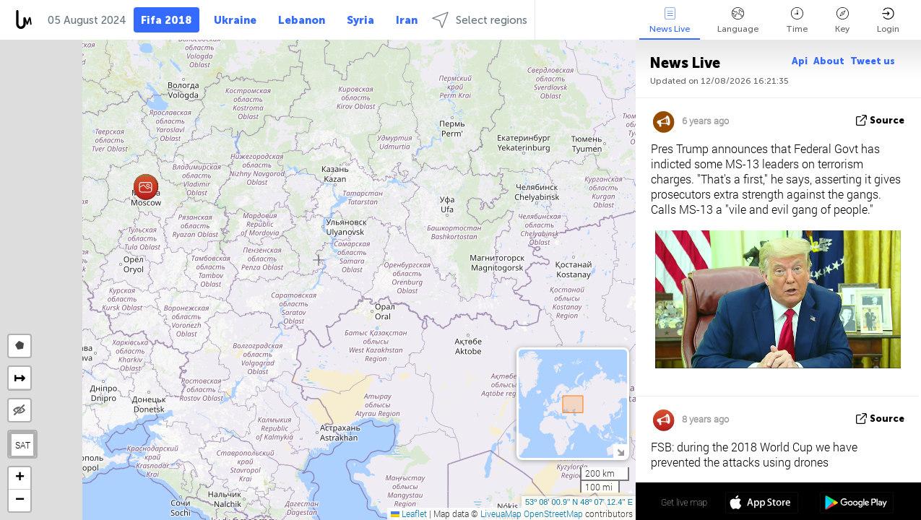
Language (737, 20)
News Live (669, 20)
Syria (360, 20)
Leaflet (409, 513)
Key (842, 20)
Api (800, 61)
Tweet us (872, 61)
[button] (145, 187)
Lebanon (301, 20)
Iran (407, 20)
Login (888, 20)
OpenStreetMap (553, 513)
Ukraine (235, 20)
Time (797, 20)
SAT (22, 445)
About (828, 61)
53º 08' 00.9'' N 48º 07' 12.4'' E (579, 502)
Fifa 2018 (166, 20)
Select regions (479, 20)
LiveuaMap (501, 513)
